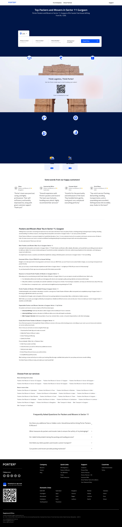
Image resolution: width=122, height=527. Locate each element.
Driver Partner (68, 3)
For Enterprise (57, 3)
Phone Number (55, 41)
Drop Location (39, 41)
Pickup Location (24, 41)
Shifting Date (70, 41)
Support (111, 3)
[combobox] (25, 42)
